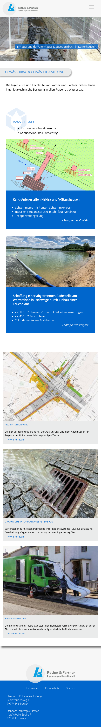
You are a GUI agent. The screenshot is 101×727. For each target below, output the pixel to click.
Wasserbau (23, 122)
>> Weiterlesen (15, 633)
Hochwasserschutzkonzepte (38, 128)
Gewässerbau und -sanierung (39, 133)
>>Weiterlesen (14, 439)
